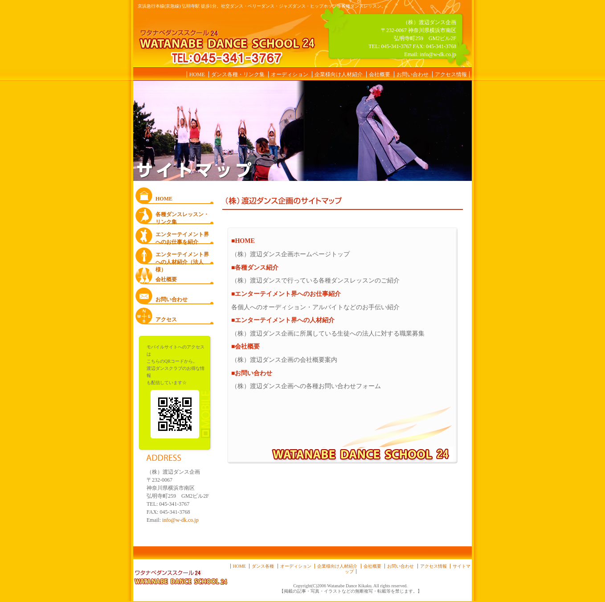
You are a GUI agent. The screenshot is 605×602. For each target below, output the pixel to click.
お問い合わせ (413, 74)
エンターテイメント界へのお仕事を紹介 (182, 237)
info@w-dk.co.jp (438, 54)
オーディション (289, 74)
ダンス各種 (263, 566)
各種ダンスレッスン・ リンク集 (182, 217)
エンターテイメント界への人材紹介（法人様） (182, 257)
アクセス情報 (451, 74)
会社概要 (379, 74)
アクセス (166, 319)
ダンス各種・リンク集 (238, 74)
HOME (197, 74)
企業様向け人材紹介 (339, 74)
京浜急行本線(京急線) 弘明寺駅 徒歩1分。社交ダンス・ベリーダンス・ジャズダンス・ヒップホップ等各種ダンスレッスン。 (262, 6)
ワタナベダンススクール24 (225, 42)
